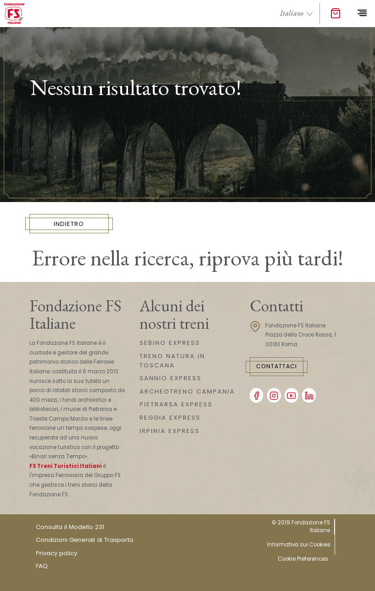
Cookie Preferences (303, 559)
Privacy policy (56, 553)
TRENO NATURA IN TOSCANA (172, 361)
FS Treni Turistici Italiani (65, 466)
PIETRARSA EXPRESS (176, 404)
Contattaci (276, 366)
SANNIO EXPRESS (170, 378)
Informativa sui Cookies (298, 544)
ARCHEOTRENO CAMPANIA (187, 391)
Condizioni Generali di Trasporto (85, 539)
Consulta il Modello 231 (70, 527)
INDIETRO (69, 224)
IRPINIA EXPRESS (170, 431)
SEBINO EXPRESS (170, 342)
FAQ (42, 566)
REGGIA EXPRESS (170, 417)
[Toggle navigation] (362, 13)
